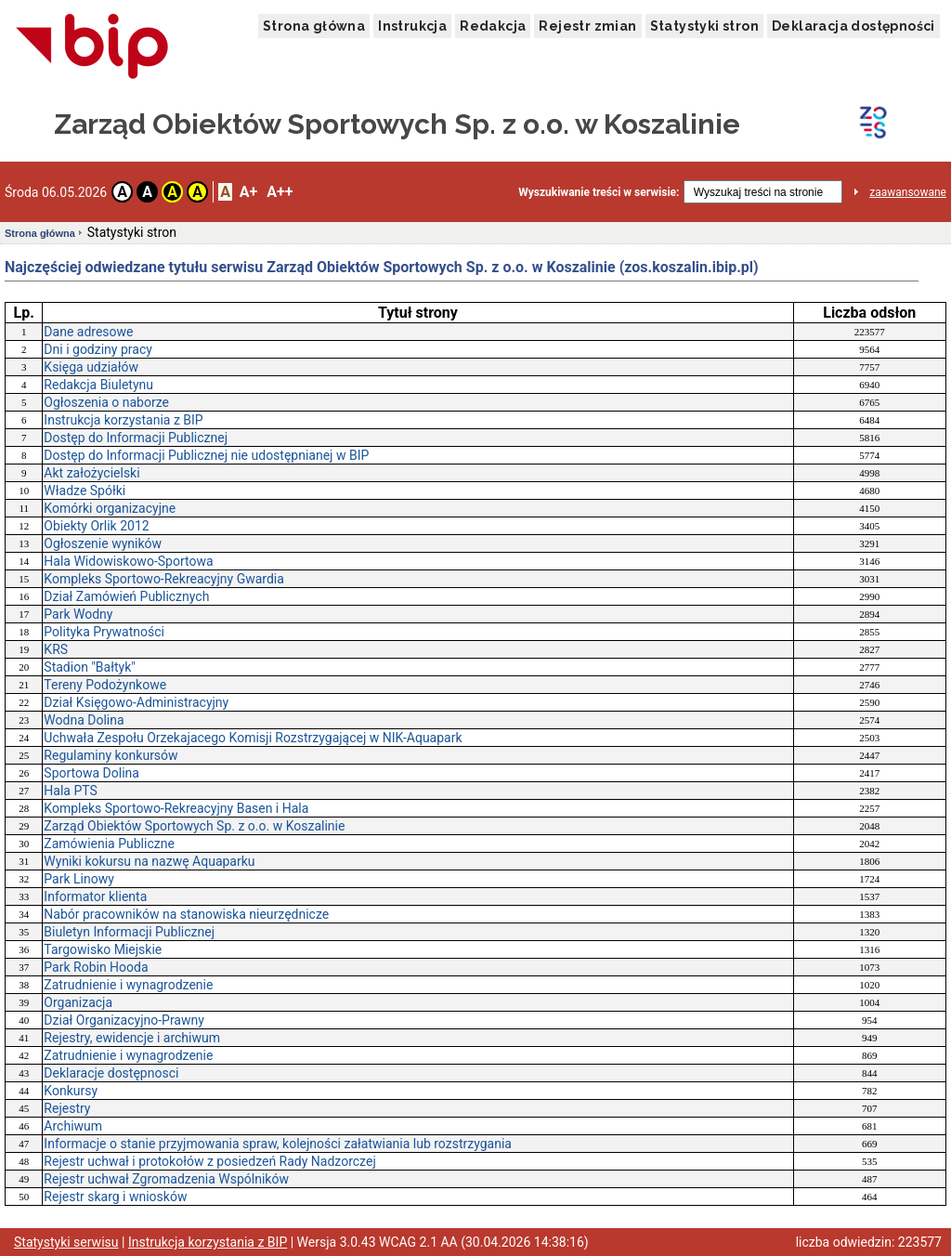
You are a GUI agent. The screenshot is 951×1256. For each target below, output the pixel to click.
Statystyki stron (704, 26)
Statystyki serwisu (66, 1242)
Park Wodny (78, 614)
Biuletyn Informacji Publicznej (129, 931)
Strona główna (314, 26)
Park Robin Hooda (96, 967)
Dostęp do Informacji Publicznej (136, 437)
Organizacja (78, 1002)
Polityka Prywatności (104, 631)
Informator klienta (95, 896)
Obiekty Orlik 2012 (96, 525)
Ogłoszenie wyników (103, 543)
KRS (56, 649)
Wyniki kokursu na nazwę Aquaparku (149, 861)
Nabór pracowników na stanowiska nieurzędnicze (186, 914)
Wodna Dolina (84, 720)
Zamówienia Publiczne (109, 843)
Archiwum (73, 1126)
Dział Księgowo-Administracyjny (136, 702)
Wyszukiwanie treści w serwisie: (598, 192)
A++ (280, 192)
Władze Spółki (84, 490)
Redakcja (493, 26)
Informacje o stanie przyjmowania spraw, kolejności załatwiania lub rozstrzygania (278, 1143)
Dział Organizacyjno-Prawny (124, 1020)
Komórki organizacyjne (110, 508)
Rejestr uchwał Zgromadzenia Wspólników (166, 1178)
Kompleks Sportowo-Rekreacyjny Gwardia (164, 578)
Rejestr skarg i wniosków (115, 1196)
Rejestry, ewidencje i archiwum (132, 1037)
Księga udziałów (91, 367)
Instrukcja (412, 26)
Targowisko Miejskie (103, 949)
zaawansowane (907, 192)
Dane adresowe (88, 331)
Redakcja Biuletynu (98, 384)
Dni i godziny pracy (98, 349)
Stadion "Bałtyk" (89, 667)
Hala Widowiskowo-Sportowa (128, 561)
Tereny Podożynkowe (105, 684)
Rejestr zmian (587, 26)
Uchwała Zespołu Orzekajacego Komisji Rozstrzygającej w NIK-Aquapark (253, 737)
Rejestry (67, 1108)
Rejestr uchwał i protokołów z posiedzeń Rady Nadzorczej (209, 1161)
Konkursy (71, 1090)
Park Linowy (79, 878)
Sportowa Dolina (91, 772)
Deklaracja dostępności (853, 26)
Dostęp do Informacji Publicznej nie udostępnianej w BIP (206, 455)
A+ (248, 192)
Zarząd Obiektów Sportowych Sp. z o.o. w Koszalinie (194, 825)
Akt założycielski (91, 472)
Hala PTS (70, 790)
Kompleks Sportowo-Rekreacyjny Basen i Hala (176, 808)
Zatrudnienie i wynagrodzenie (128, 984)
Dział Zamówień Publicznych (126, 596)
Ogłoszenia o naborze (106, 402)
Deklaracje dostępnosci (111, 1073)
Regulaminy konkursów (110, 755)
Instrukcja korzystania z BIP (123, 419)
